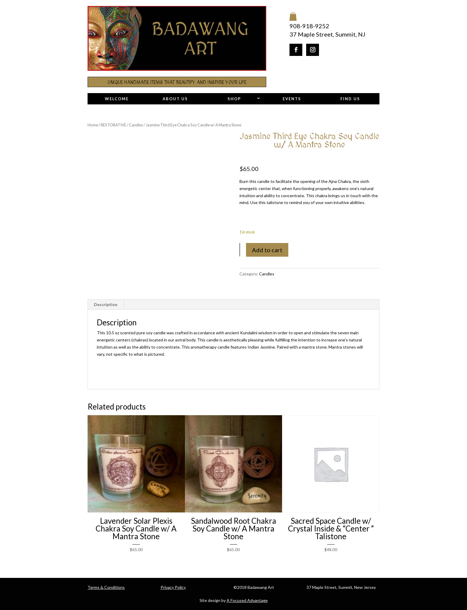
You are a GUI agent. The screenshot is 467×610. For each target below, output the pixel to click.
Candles (136, 125)
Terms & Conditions (106, 587)
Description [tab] (105, 304)
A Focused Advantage (247, 600)
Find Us (350, 98)
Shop (234, 98)
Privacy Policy (173, 587)
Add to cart (267, 249)
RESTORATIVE (113, 125)
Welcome (117, 98)
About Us (175, 98)
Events (292, 98)
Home (93, 125)
